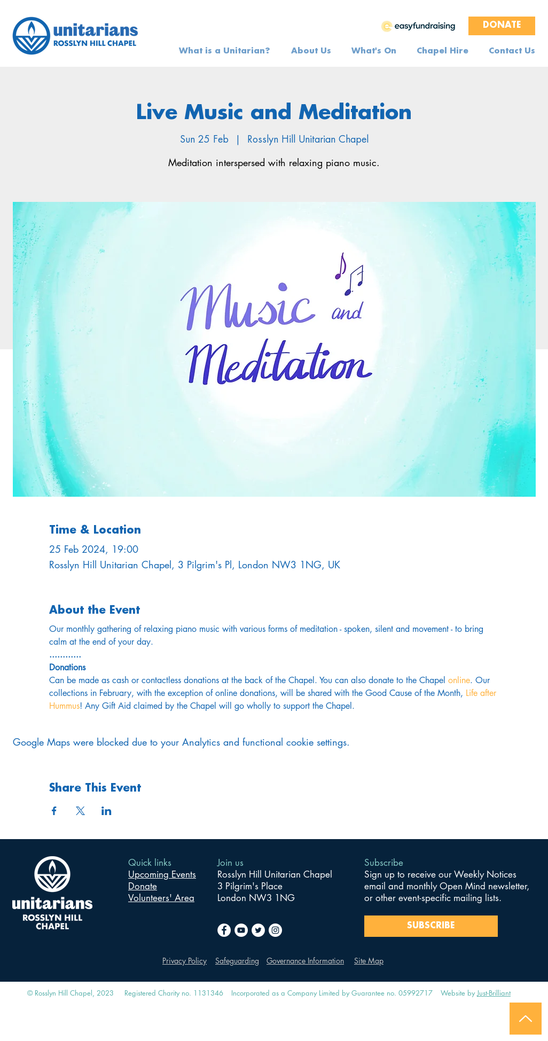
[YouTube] (241, 930)
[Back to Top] (526, 1019)
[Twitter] (258, 930)
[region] (418, 26)
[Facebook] (224, 930)
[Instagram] (275, 930)
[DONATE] (501, 26)
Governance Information (305, 961)
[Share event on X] (80, 811)
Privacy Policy (184, 961)
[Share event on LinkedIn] (106, 811)
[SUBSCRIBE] (431, 926)
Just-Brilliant (494, 993)
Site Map (368, 961)
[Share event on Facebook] (54, 811)
